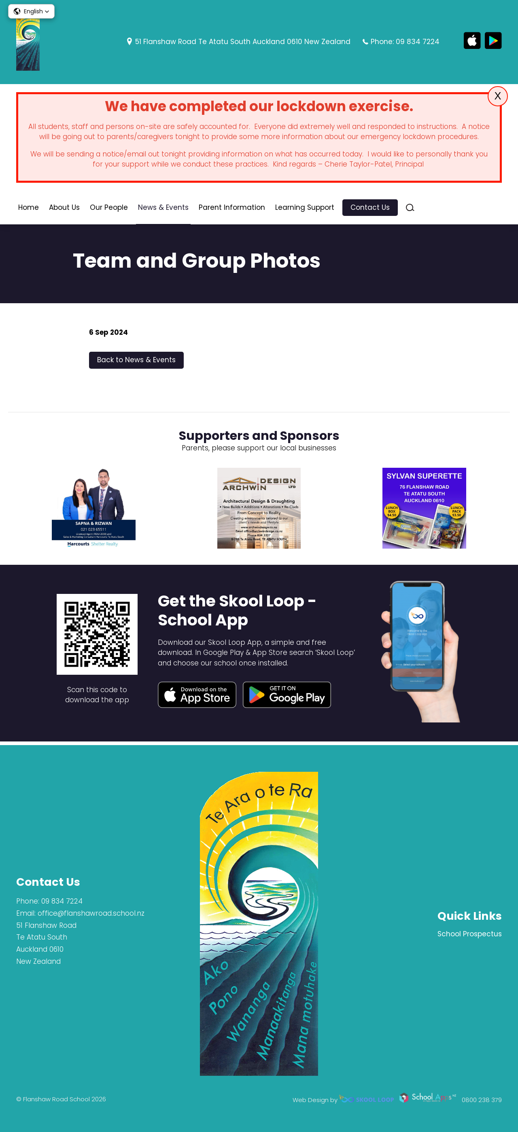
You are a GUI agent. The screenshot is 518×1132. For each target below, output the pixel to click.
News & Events (163, 208)
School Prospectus (469, 934)
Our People (109, 208)
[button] (31, 11)
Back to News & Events (136, 362)
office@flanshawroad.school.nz (91, 913)
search (410, 209)
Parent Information (232, 208)
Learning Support (304, 208)
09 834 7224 (417, 41)
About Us (64, 208)
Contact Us (370, 208)
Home (28, 208)
